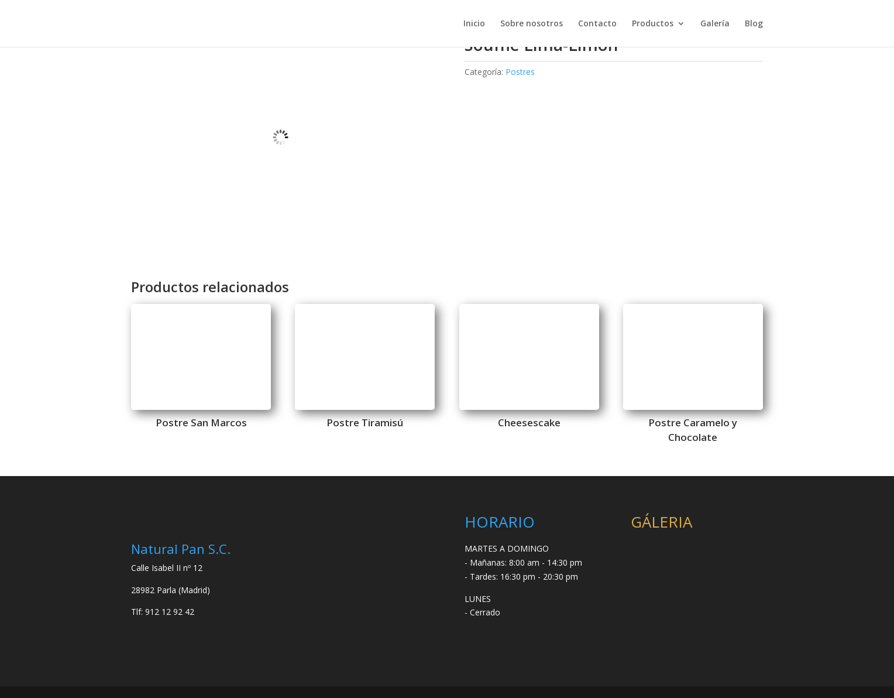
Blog (754, 24)
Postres (520, 71)
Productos (652, 24)
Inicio (474, 24)
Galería (715, 24)
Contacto (597, 24)
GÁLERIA (661, 521)
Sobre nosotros (531, 24)
